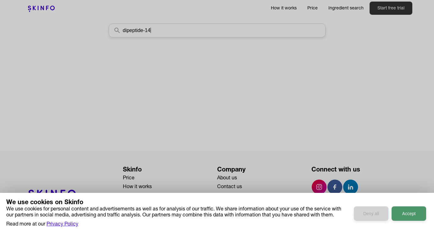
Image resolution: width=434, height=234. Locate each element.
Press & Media (233, 196)
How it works (284, 8)
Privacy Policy (233, 204)
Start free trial (390, 8)
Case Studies (138, 204)
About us (227, 178)
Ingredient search (346, 8)
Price (312, 8)
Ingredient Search (143, 196)
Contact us (229, 187)
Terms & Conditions (239, 213)
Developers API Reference (152, 213)
